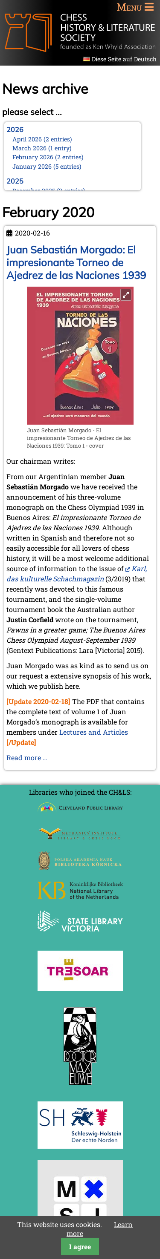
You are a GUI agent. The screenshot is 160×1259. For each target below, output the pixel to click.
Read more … (26, 757)
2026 (14, 129)
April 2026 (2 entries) (42, 139)
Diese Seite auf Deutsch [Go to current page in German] (124, 59)
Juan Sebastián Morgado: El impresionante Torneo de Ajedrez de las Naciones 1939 (76, 262)
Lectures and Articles (93, 731)
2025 (14, 181)
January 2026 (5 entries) (46, 166)
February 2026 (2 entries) (48, 157)
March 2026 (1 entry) (42, 148)
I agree (80, 1246)
